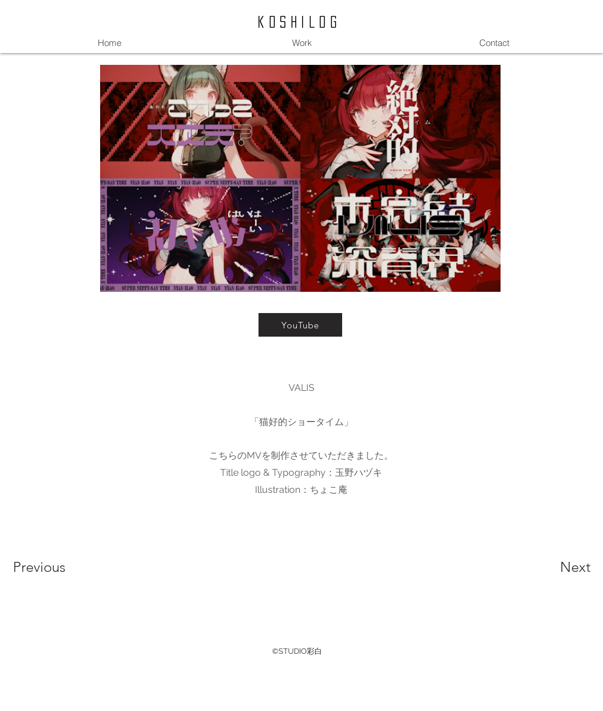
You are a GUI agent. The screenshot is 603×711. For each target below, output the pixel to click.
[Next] (552, 567)
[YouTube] (300, 325)
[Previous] (55, 567)
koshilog (299, 22)
